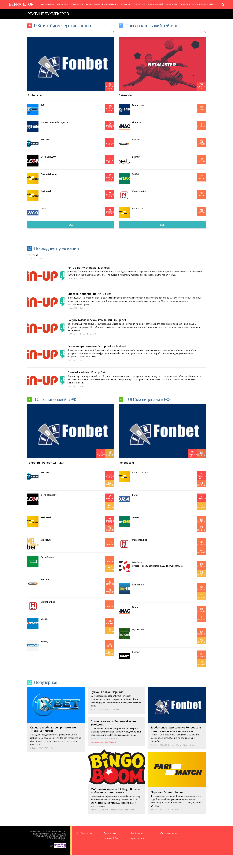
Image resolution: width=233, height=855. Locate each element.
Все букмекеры (84, 833)
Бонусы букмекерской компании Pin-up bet (96, 320)
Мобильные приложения (101, 4)
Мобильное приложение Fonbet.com (176, 727)
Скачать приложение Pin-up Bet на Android (96, 346)
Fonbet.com (35, 95)
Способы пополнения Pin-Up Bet (89, 294)
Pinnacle (136, 122)
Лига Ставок (47, 557)
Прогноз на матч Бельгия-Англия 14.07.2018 (114, 722)
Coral (43, 208)
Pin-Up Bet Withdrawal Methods (88, 267)
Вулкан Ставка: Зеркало (107, 692)
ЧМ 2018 (112, 742)
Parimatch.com (49, 174)
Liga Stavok (138, 629)
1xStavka (45, 139)
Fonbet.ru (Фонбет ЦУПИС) (55, 122)
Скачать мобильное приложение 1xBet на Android (53, 729)
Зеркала (61, 4)
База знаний (155, 4)
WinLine (136, 139)
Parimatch (46, 191)
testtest (32, 255)
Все (41, 258)
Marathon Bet (139, 191)
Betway (136, 651)
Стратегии (139, 4)
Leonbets (137, 562)
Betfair (136, 156)
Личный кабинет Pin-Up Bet (86, 372)
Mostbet (45, 619)
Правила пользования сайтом (198, 4)
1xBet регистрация (168, 833)
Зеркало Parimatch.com (167, 792)
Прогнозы (77, 4)
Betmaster (126, 95)
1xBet (44, 105)
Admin (33, 748)
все (71, 224)
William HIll (138, 584)
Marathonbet (48, 601)
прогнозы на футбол (99, 742)
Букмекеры (47, 4)
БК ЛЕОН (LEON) (49, 156)
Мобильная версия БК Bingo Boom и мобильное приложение (115, 790)
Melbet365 (46, 539)
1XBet (63, 840)
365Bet (135, 174)
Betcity (44, 641)
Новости (171, 4)
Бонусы (125, 4)
